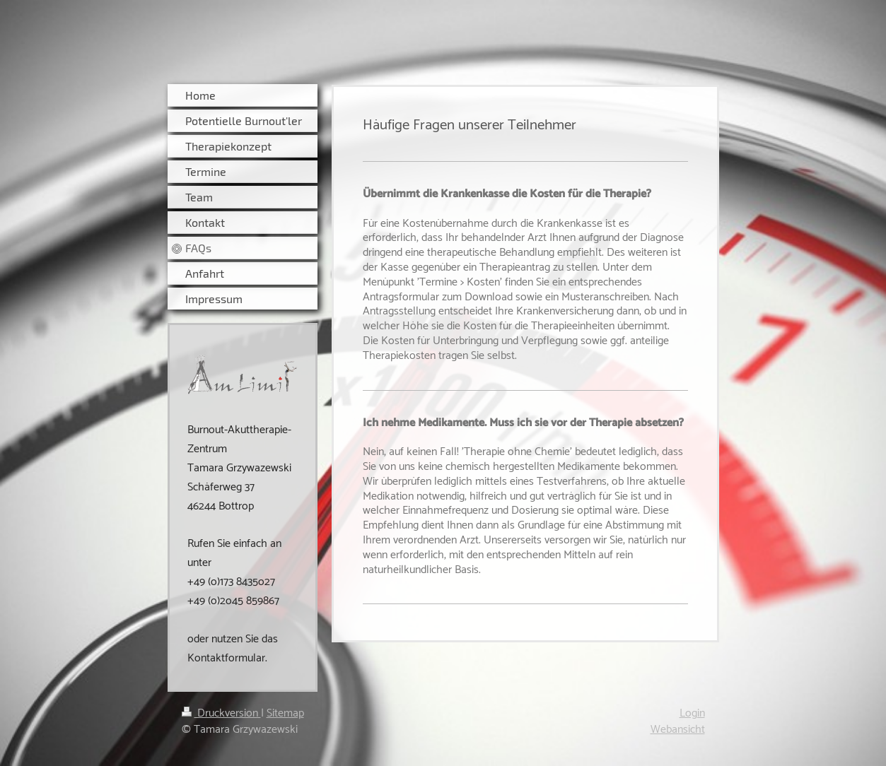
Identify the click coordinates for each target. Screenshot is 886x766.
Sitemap (285, 713)
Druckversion (221, 713)
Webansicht (678, 729)
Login (692, 713)
